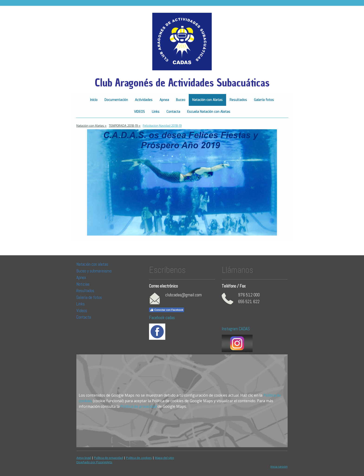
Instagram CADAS (236, 329)
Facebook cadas (162, 318)
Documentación (116, 100)
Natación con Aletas (207, 100)
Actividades (144, 100)
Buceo (180, 100)
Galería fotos (264, 100)
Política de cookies (139, 458)
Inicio (94, 100)
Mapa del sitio (164, 458)
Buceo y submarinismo (94, 271)
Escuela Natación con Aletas (208, 112)
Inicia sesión (279, 466)
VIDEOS (139, 112)
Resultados (238, 100)
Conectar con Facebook (166, 310)
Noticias (83, 284)
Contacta (173, 112)
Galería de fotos (89, 297)
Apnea (164, 100)
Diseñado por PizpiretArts (94, 462)
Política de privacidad (138, 406)
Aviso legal (83, 458)
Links (155, 112)
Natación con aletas (92, 264)
